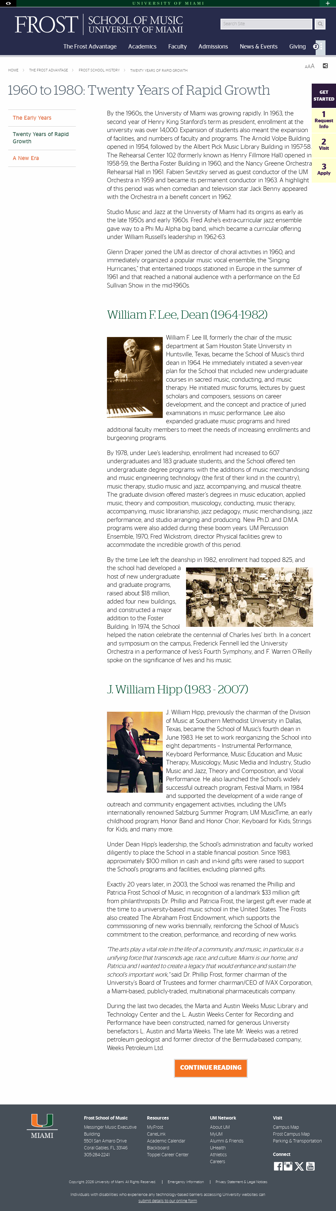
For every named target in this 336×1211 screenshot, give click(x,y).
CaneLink (156, 1134)
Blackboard (158, 1148)
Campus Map (286, 1127)
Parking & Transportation (297, 1141)
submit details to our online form (167, 1201)
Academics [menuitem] (142, 47)
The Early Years (32, 118)
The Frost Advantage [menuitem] (89, 47)
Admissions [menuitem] (213, 47)
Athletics (218, 1155)
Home (13, 70)
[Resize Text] (310, 66)
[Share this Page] (324, 66)
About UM (220, 1127)
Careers (217, 1162)
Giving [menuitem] (297, 47)
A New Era (26, 158)
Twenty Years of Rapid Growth (159, 70)
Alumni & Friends (226, 1141)
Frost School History (100, 70)
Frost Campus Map (291, 1134)
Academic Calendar (166, 1141)
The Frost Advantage (49, 70)
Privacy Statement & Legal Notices (241, 1182)
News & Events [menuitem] (259, 47)
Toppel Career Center (168, 1155)
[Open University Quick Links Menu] (328, 3)
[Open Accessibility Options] (8, 3)
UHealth (218, 1148)
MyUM (216, 1134)
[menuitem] (321, 47)
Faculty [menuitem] (177, 47)
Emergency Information (186, 1182)
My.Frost (155, 1127)
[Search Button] (320, 24)
